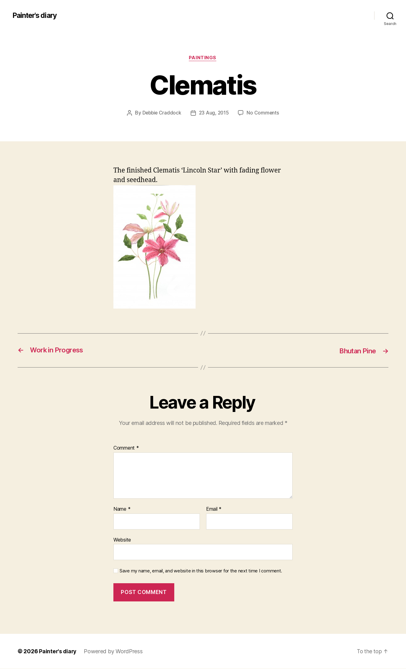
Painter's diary (36, 15)
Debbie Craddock (161, 113)
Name (121, 509)
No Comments (263, 113)
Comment (126, 448)
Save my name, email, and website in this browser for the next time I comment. (201, 571)
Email (214, 509)
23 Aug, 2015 (214, 113)
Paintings (203, 58)
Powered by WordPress (114, 651)
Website (122, 540)
